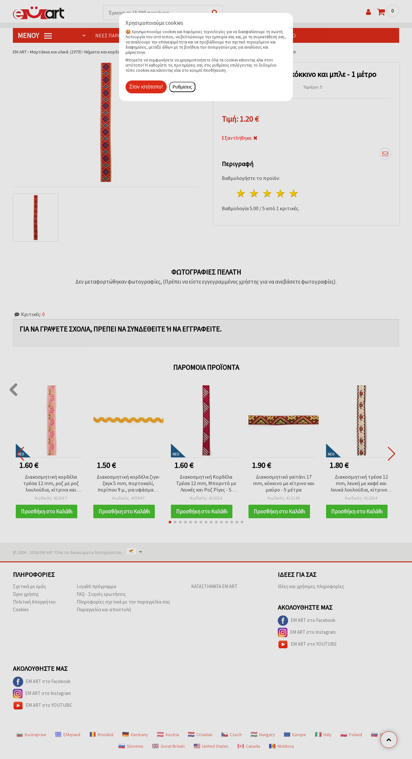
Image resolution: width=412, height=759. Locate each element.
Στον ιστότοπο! (146, 86)
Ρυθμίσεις (182, 86)
